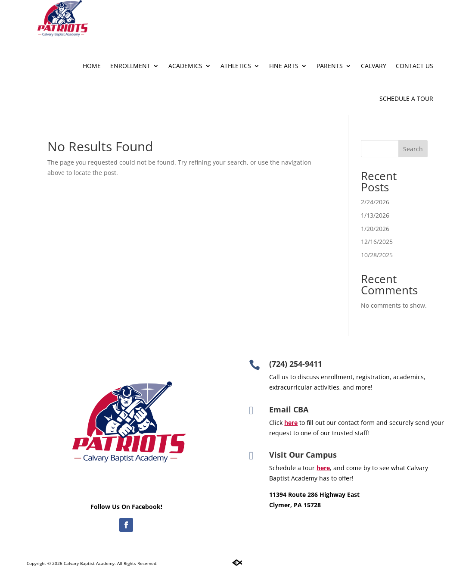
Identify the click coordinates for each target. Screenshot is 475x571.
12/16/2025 (377, 241)
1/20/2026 (375, 229)
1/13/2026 (375, 215)
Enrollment (130, 66)
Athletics (235, 66)
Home (92, 66)
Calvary (373, 66)
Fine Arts (283, 66)
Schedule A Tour (406, 98)
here (323, 468)
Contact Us (414, 66)
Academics (185, 66)
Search (413, 149)
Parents (330, 66)
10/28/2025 (377, 255)
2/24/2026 (375, 202)
